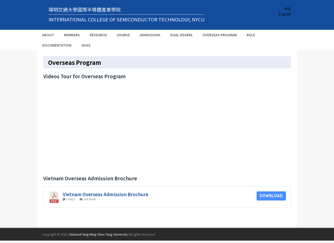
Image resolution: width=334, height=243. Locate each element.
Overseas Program (219, 34)
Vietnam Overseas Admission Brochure (105, 194)
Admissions (150, 34)
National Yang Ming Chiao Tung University (98, 234)
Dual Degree (181, 34)
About (48, 34)
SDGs (85, 45)
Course (123, 34)
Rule (251, 34)
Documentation (56, 45)
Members (72, 34)
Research (98, 34)
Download (271, 196)
